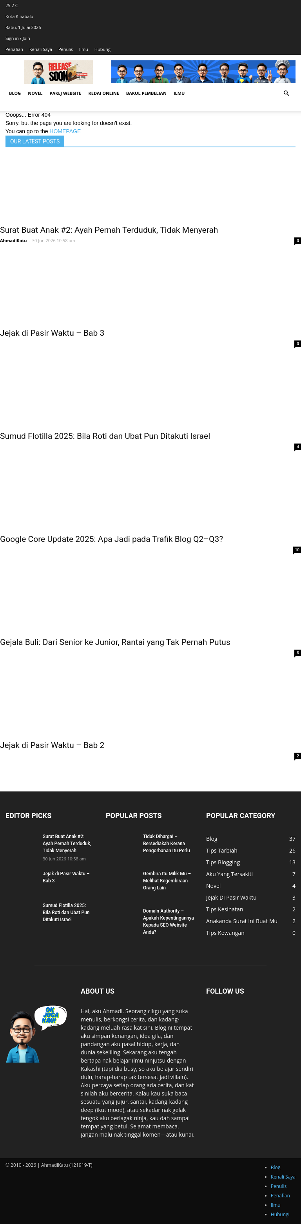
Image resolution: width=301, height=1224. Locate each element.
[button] (286, 93)
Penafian (14, 49)
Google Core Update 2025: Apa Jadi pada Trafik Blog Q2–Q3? (111, 539)
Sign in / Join (17, 38)
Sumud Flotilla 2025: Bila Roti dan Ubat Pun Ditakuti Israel (105, 436)
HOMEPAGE (65, 131)
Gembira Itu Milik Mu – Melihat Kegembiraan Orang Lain (167, 881)
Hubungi (103, 49)
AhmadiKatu (13, 240)
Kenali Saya (40, 49)
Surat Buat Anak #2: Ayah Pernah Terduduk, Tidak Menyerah (109, 230)
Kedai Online (103, 93)
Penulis (65, 49)
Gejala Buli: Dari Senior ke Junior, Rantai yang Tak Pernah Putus (115, 642)
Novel (35, 93)
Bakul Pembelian (146, 93)
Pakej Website (66, 93)
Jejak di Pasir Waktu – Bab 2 (52, 745)
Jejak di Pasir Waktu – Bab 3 (52, 333)
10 (297, 549)
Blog (15, 93)
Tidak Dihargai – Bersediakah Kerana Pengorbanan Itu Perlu (166, 843)
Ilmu (83, 49)
